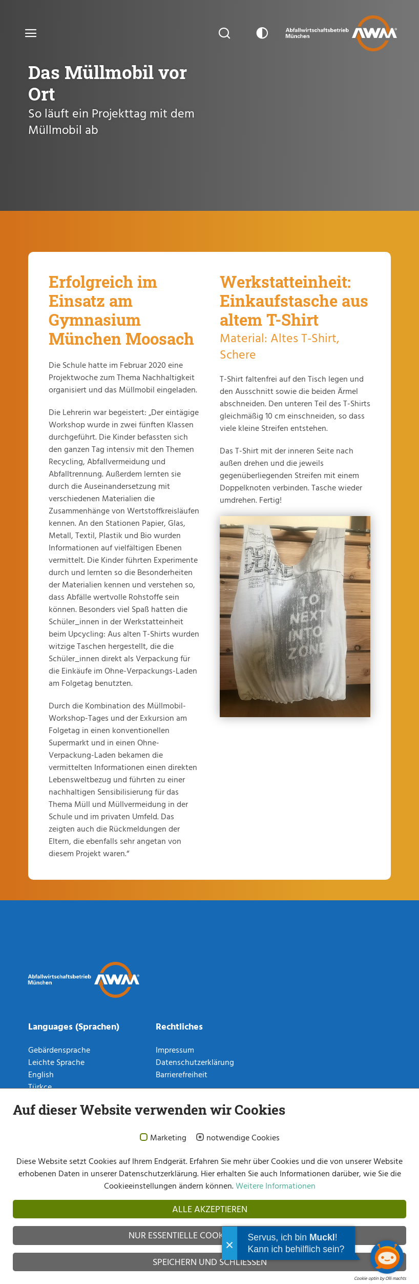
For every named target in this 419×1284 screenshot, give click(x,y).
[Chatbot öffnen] (387, 1257)
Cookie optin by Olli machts (380, 1278)
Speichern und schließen (210, 1262)
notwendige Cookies (243, 1137)
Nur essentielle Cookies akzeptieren (209, 1235)
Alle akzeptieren (209, 1209)
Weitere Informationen (275, 1185)
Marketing (168, 1137)
